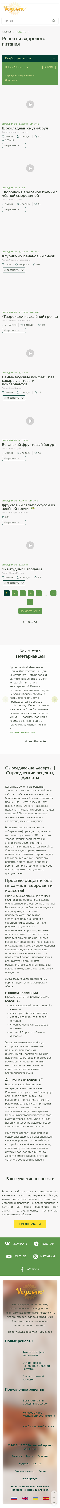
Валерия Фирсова (18, 512)
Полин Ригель (16, 573)
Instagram (44, 1256)
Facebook (30, 1269)
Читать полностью (22, 732)
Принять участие (30, 1224)
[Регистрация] (30, 1478)
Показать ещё (30, 611)
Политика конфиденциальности (30, 1489)
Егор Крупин (15, 199)
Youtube (16, 1256)
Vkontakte (16, 1243)
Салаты (23, 501)
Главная (7, 31)
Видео (29, 1456)
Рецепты (43, 1456)
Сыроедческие (9, 124)
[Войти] (42, 1471)
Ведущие (24, 1463)
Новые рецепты (19, 1341)
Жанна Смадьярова (19, 260)
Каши (22, 188)
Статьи (37, 1463)
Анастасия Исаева (18, 132)
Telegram (44, 1243)
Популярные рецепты (24, 1389)
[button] (5, 699)
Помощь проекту (25, 1471)
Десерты (23, 124)
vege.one (34, 124)
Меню (50, 9)
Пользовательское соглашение (30, 1486)
